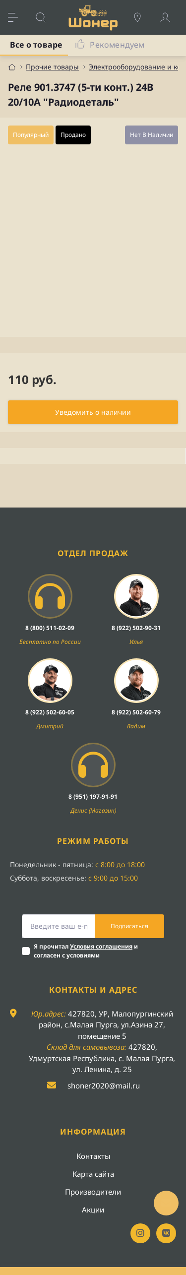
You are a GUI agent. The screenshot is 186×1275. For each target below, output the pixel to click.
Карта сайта (93, 1174)
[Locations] (142, 17)
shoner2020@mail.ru (103, 1085)
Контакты (93, 1156)
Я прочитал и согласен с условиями (86, 950)
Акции (93, 1209)
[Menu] (18, 17)
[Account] (170, 17)
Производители (93, 1192)
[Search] (46, 17)
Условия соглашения (101, 946)
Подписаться (129, 926)
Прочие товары (52, 66)
